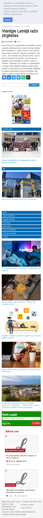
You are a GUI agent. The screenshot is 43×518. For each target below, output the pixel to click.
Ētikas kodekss (26, 508)
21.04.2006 (25, 26)
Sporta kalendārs (9, 216)
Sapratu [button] (8, 20)
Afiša (4, 212)
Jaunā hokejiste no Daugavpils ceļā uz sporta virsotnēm (19, 161)
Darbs (19, 42)
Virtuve (5, 237)
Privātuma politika (27, 505)
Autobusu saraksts (9, 233)
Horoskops (7, 223)
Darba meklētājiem (9, 230)
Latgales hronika (9, 219)
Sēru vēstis (7, 226)
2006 (17, 26)
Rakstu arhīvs (8, 26)
